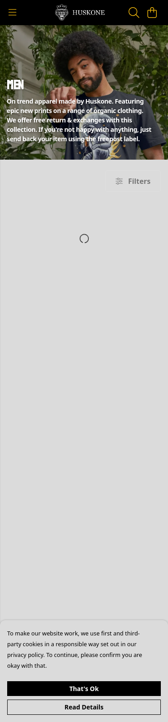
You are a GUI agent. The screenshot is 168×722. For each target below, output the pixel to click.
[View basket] (152, 13)
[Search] (134, 13)
